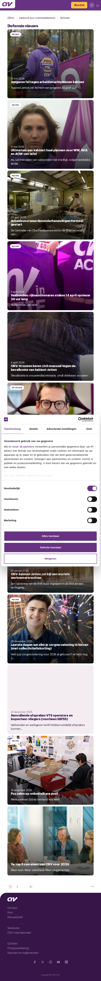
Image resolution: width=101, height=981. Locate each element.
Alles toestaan (50, 536)
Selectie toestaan (50, 547)
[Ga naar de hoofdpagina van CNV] (7, 4)
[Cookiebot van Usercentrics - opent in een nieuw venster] (82, 419)
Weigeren (50, 558)
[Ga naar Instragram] (50, 962)
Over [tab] (89, 428)
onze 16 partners (23, 446)
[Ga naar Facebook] (35, 962)
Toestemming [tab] (12, 428)
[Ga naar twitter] (43, 962)
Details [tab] (33, 428)
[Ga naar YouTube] (58, 962)
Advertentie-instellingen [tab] (61, 428)
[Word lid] (79, 5)
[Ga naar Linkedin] (66, 962)
